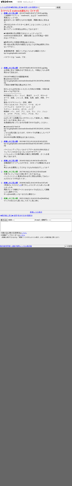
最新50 (34, 7)
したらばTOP (5, 7)
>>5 (20, 185)
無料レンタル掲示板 (24, 246)
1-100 (30, 7)
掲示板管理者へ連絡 (8, 246)
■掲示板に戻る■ (17, 7)
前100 (19, 215)
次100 (24, 215)
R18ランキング (28, 1)
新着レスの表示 (36, 212)
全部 (25, 7)
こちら (24, 233)
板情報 (20, 1)
